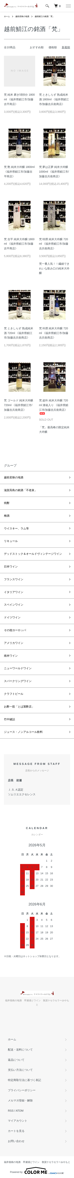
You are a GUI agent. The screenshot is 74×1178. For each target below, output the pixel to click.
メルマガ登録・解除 (20, 1100)
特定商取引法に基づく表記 (24, 1080)
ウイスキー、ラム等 (16, 528)
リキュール (11, 541)
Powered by (37, 1170)
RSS (11, 1110)
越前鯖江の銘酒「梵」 (44, 16)
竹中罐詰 (9, 719)
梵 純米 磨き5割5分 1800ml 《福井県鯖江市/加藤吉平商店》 (19, 99)
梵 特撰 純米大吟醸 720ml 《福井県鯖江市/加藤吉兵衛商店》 (53, 244)
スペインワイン (13, 604)
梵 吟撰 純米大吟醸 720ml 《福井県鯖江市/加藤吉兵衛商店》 (53, 333)
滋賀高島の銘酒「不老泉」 (20, 490)
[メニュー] (68, 6)
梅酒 (6, 515)
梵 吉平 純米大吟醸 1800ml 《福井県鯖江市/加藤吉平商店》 (19, 244)
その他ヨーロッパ (15, 630)
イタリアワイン (13, 592)
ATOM (19, 1110)
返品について (16, 1059)
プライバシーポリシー (22, 1090)
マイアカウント (17, 1120)
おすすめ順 (37, 47)
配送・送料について (20, 1049)
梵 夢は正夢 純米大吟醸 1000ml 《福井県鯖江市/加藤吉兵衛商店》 (54, 171)
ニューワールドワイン (18, 668)
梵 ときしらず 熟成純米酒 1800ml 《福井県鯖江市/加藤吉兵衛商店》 (54, 99)
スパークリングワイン (18, 681)
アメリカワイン (13, 642)
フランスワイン (13, 579)
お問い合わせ (16, 1141)
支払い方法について (20, 1069)
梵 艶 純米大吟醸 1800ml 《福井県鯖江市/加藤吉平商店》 (19, 171)
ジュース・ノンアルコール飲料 (23, 731)
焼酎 (6, 502)
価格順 (53, 47)
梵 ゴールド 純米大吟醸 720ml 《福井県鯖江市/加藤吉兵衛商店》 (18, 405)
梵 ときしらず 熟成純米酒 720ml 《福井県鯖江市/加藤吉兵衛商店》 (18, 333)
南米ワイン (11, 655)
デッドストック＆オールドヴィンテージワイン (33, 553)
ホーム (7, 16)
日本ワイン (11, 566)
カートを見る (16, 1130)
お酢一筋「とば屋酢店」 (19, 706)
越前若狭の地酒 (22, 16)
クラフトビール (13, 693)
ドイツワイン (12, 617)
